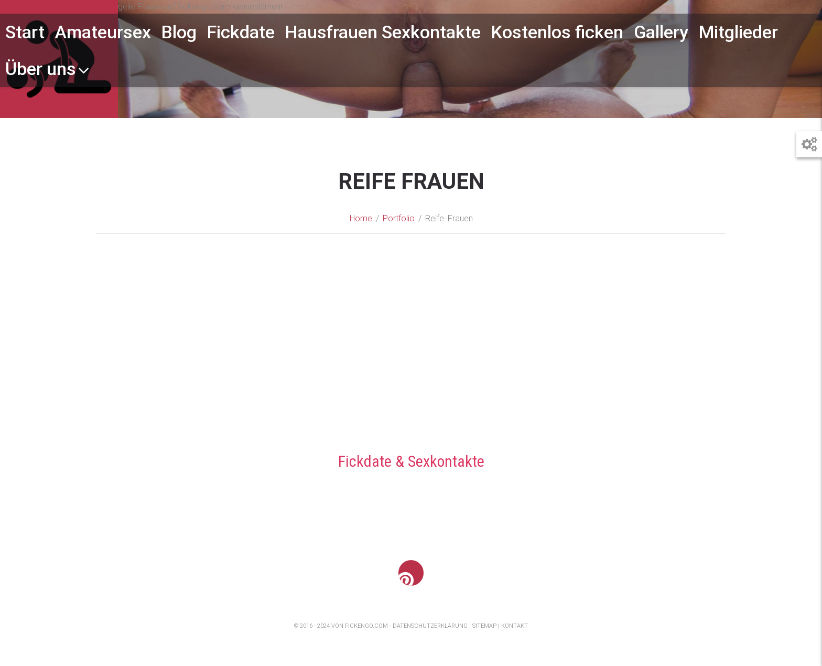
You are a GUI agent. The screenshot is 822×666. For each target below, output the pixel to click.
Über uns (47, 68)
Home (361, 219)
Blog (179, 32)
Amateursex (103, 32)
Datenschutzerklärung (430, 626)
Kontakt (514, 626)
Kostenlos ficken (557, 32)
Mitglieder (738, 32)
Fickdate (241, 32)
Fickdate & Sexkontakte (411, 462)
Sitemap (484, 626)
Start (25, 32)
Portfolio (399, 219)
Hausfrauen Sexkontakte (383, 32)
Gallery (661, 32)
